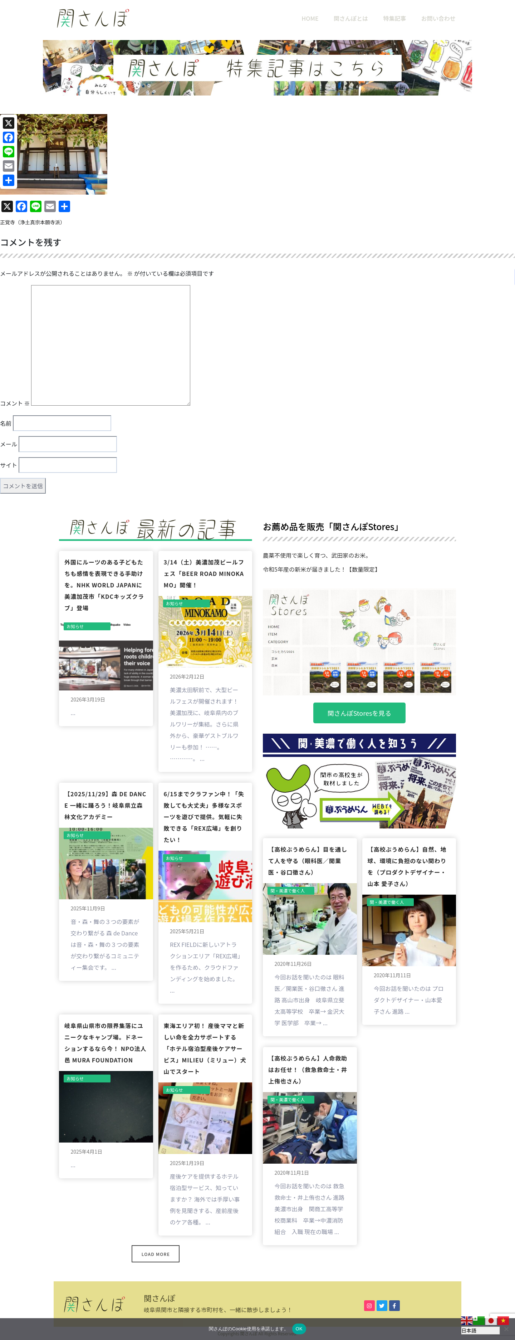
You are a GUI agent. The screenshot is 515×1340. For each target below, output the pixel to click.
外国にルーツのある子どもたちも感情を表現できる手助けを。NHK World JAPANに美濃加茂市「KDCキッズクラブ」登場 (104, 585)
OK (299, 1328)
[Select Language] (480, 1330)
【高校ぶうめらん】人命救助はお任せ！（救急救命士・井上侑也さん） (307, 1069)
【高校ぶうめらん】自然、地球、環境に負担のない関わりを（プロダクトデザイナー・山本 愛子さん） (407, 866)
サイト (8, 465)
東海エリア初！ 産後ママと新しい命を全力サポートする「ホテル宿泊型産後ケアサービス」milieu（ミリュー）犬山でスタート (205, 1048)
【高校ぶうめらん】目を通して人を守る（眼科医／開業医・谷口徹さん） (307, 860)
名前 (5, 423)
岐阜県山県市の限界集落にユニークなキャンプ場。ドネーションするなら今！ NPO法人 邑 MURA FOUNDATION (105, 1042)
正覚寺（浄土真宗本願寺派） (32, 222)
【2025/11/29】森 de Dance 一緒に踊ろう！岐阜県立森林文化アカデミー (105, 805)
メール (8, 444)
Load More (156, 1254)
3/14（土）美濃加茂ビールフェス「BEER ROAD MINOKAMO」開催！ (204, 573)
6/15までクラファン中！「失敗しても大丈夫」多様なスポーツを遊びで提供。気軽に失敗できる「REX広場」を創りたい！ (204, 816)
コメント (15, 403)
